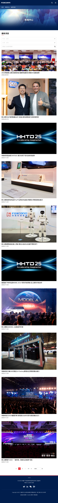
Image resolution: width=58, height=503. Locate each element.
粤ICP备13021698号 (41, 492)
